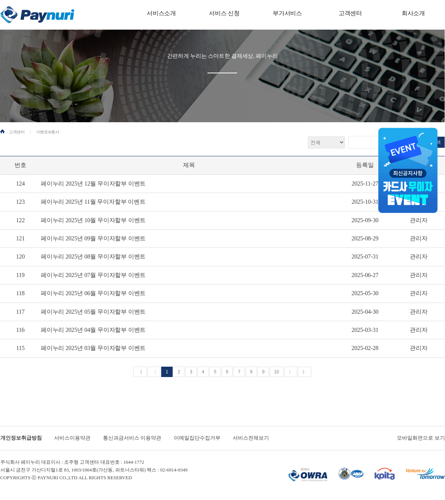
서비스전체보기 (251, 438)
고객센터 (350, 13)
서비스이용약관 (72, 438)
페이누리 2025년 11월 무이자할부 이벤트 (93, 202)
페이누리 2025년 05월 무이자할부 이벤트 (93, 312)
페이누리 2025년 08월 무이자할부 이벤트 (93, 256)
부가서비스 (287, 13)
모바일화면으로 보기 (421, 438)
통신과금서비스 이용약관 (132, 438)
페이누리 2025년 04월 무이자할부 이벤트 (93, 330)
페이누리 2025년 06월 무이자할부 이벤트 (93, 293)
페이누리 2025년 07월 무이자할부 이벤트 (93, 275)
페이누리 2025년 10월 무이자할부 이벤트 (93, 220)
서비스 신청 (224, 13)
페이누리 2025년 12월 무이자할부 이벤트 (93, 183)
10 (276, 371)
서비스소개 (161, 13)
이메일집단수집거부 (197, 438)
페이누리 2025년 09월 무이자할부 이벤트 (93, 238)
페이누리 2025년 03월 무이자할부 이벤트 (93, 348)
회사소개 (413, 13)
